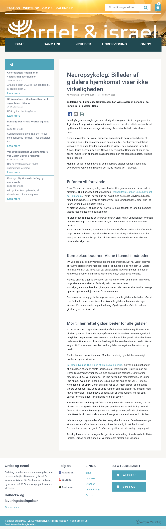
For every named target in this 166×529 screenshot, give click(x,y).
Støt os (13, 8)
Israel (20, 44)
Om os (47, 8)
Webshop (31, 8)
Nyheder (83, 44)
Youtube (65, 479)
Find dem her (12, 507)
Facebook (66, 472)
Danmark (52, 44)
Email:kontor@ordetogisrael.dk (20, 524)
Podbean (66, 487)
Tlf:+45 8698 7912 (78, 521)
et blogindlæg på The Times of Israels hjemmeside (95, 365)
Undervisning (114, 44)
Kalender (64, 8)
